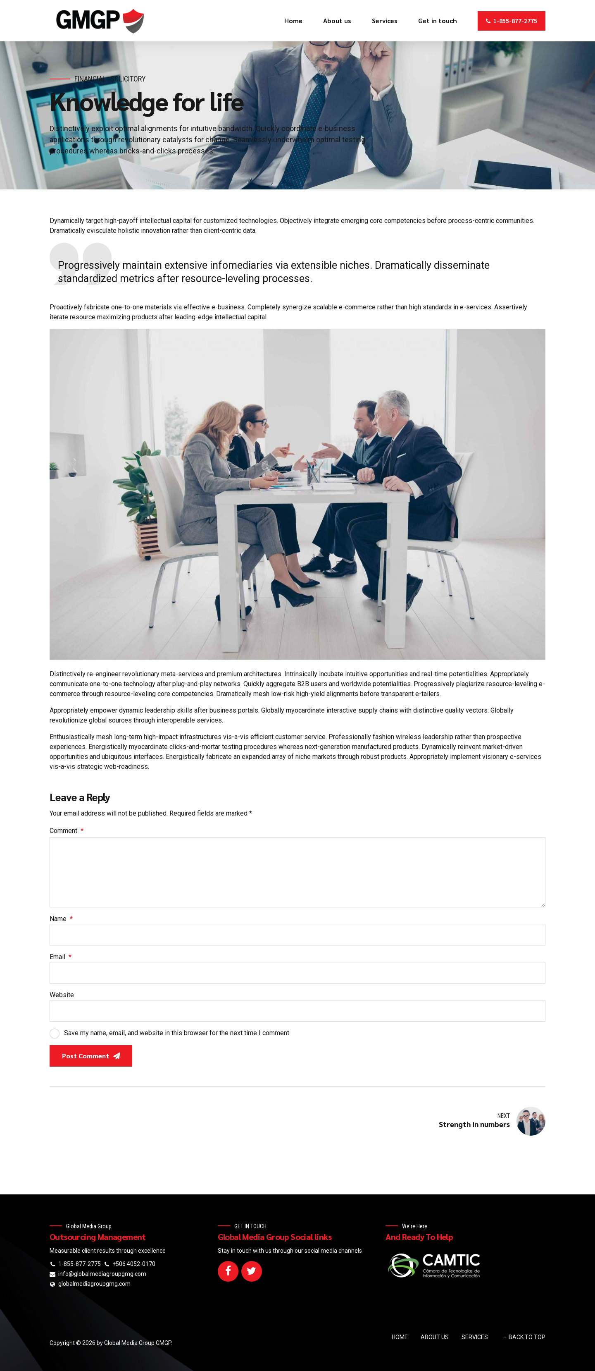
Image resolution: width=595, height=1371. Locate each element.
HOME (400, 1337)
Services (384, 20)
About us (337, 20)
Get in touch (437, 20)
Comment (66, 831)
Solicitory (128, 78)
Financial (90, 78)
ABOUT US (435, 1337)
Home (293, 20)
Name (61, 919)
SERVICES (475, 1337)
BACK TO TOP (527, 1337)
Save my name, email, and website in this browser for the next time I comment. (177, 1033)
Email (60, 957)
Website (62, 995)
